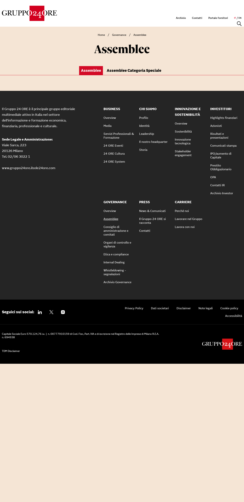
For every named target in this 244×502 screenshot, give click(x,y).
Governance (169, 18)
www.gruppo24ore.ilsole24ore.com (28, 306)
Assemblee (139, 35)
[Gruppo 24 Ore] (29, 13)
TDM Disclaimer (11, 489)
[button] (121, 135)
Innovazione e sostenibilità (130, 18)
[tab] (92, 70)
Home (101, 35)
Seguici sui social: (18, 450)
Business (94, 18)
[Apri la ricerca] (239, 19)
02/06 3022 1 (19, 294)
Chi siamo (74, 18)
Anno (109, 86)
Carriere (227, 18)
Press (211, 18)
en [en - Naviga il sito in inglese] (240, 7)
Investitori (193, 18)
